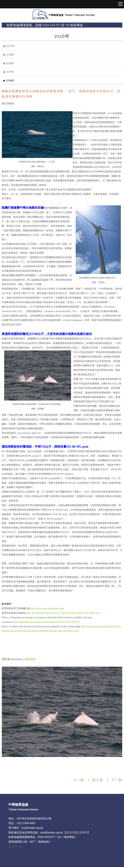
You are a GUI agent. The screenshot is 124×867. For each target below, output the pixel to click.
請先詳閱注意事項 (76, 832)
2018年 (10, 63)
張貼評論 (30, 659)
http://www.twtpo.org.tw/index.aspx (47, 608)
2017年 (10, 71)
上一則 (78, 780)
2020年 (10, 46)
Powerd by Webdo (15, 847)
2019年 (10, 54)
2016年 (10, 80)
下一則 (116, 780)
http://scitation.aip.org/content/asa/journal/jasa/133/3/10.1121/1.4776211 (45, 622)
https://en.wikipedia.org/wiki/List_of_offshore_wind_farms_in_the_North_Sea (63, 613)
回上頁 (97, 780)
